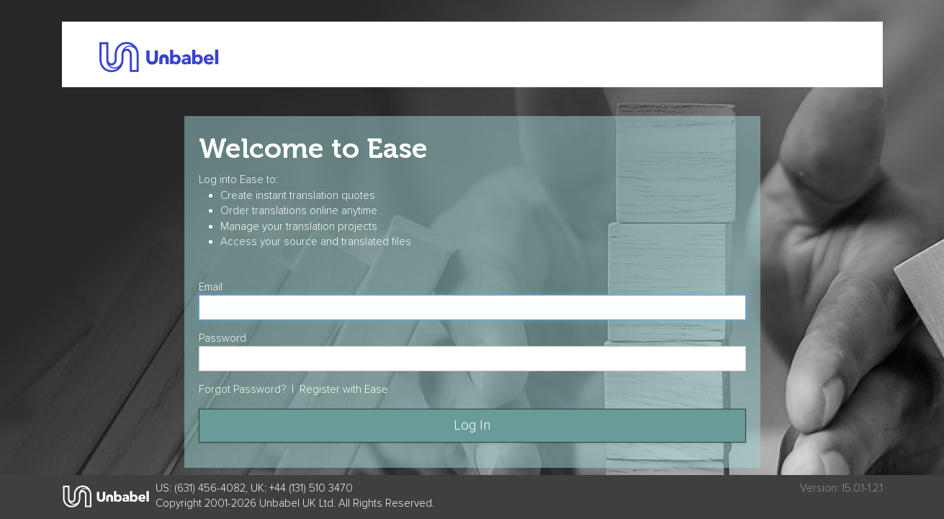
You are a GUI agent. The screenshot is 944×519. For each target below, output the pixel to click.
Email (210, 287)
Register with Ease (344, 389)
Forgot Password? (242, 389)
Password (222, 338)
